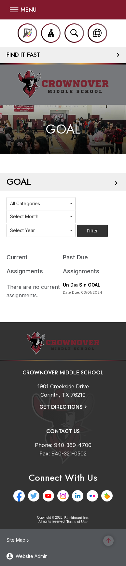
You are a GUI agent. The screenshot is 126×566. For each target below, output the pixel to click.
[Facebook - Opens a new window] (19, 495)
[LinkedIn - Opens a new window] (77, 495)
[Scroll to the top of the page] (108, 541)
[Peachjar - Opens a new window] (107, 495)
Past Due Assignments (81, 264)
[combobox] (41, 203)
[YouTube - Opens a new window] (48, 495)
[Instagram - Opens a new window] (63, 495)
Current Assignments (25, 264)
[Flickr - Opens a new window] (92, 495)
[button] (23, 9)
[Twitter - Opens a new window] (33, 495)
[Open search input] (74, 33)
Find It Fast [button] (23, 55)
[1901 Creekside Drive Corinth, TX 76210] (63, 390)
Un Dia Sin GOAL (81, 285)
